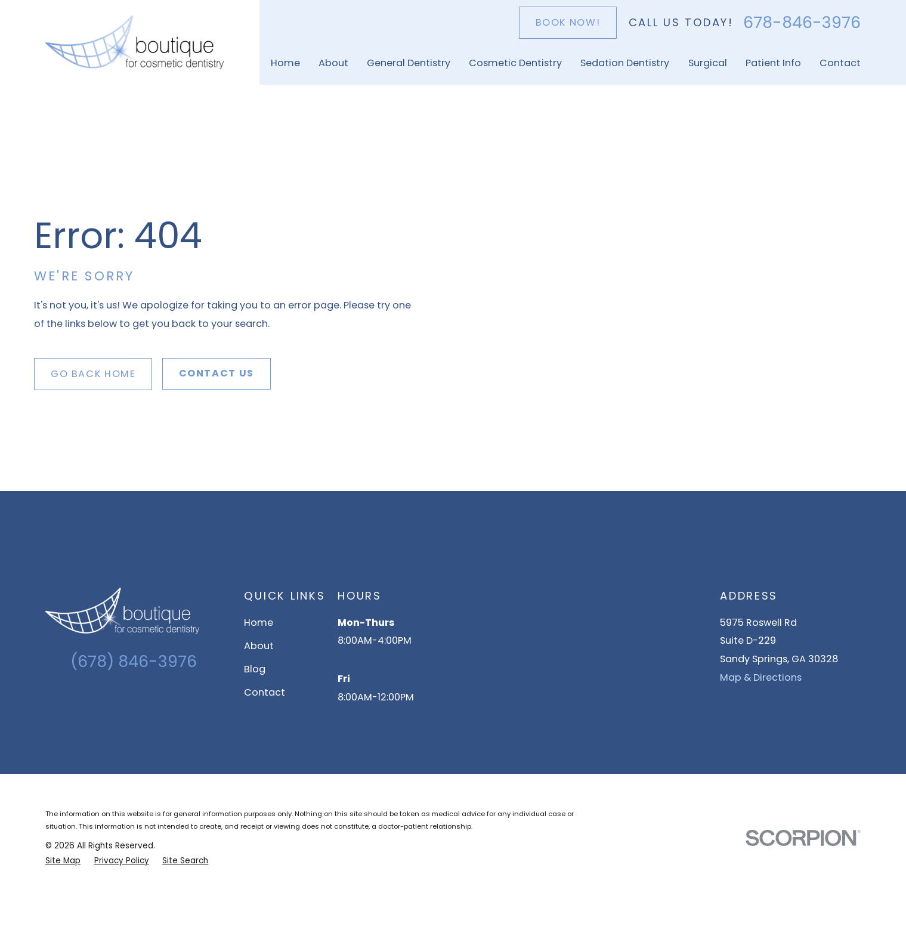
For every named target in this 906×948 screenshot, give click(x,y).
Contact (264, 692)
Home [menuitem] (285, 63)
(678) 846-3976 (133, 661)
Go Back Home (93, 374)
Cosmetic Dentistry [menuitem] (515, 63)
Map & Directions (761, 677)
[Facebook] (144, 700)
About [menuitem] (333, 63)
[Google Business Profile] (102, 700)
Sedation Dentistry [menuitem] (624, 63)
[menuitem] (63, 861)
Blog (254, 669)
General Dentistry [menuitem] (408, 63)
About (259, 646)
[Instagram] (123, 700)
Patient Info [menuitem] (773, 63)
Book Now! (568, 22)
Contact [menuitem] (840, 63)
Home (258, 622)
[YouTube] (165, 700)
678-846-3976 (802, 23)
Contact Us (216, 373)
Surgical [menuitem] (707, 63)
